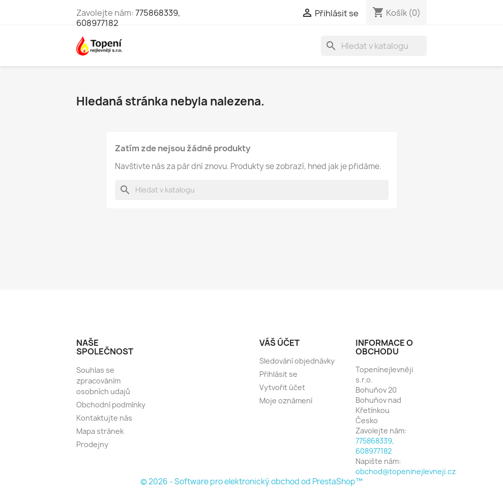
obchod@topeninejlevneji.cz (406, 471)
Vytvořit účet (282, 387)
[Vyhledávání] (374, 46)
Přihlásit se (278, 374)
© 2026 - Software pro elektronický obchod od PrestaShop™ (251, 481)
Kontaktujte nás (104, 418)
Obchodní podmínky (110, 404)
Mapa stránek (100, 431)
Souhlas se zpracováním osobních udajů (103, 380)
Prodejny (92, 444)
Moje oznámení (285, 400)
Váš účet (279, 342)
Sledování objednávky (297, 361)
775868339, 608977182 (375, 446)
